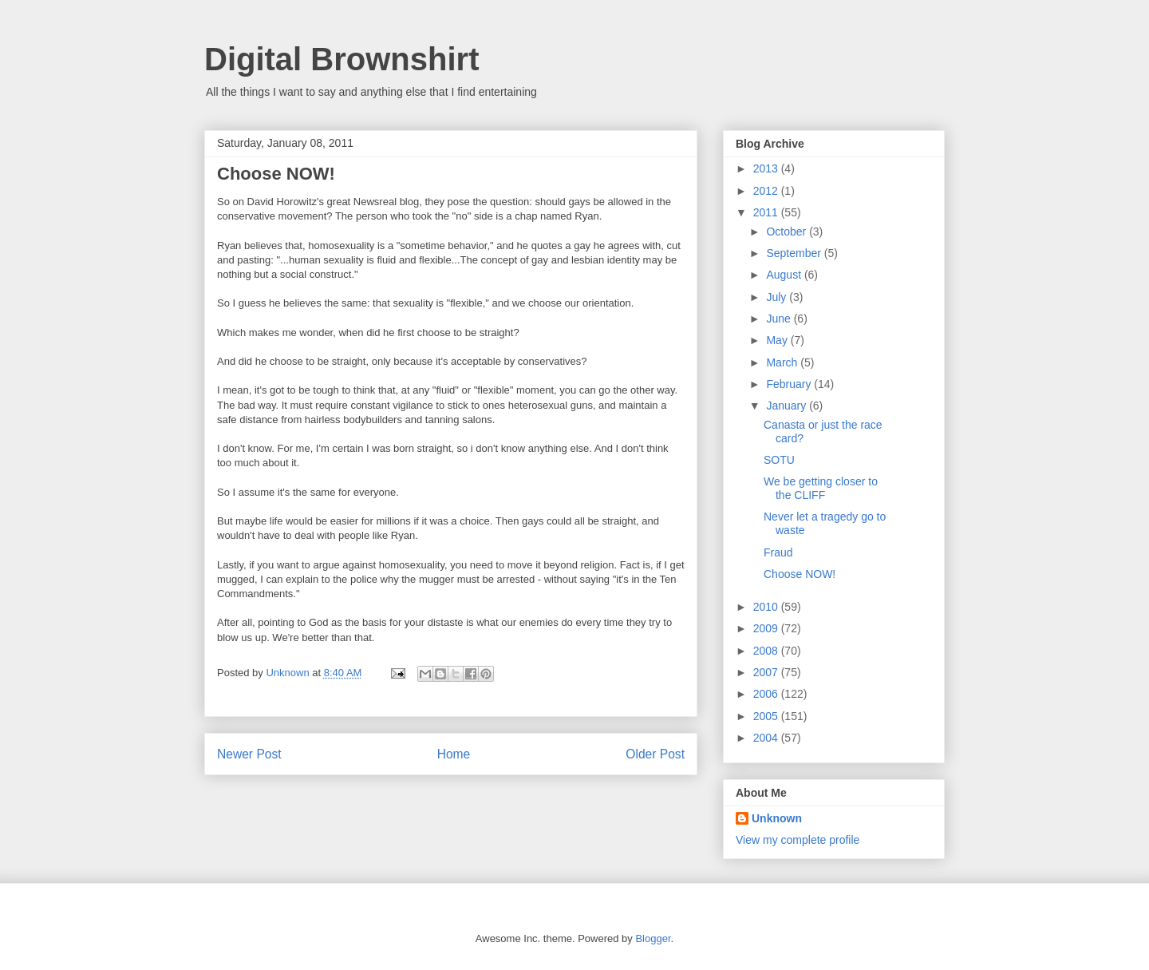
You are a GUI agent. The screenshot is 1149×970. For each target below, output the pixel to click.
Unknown (777, 818)
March (783, 362)
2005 (767, 716)
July (777, 297)
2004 (767, 737)
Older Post (655, 754)
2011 (767, 212)
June (779, 318)
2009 (767, 628)
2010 (767, 606)
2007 (767, 672)
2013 (767, 168)
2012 (767, 190)
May (778, 340)
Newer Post (249, 754)
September (794, 253)
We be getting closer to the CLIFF (821, 488)
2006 (767, 693)
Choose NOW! (799, 574)
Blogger (652, 938)
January (787, 405)
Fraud (778, 552)
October (787, 231)
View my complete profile (797, 839)
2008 (767, 650)
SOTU (779, 459)
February (790, 384)
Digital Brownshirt (341, 59)
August (785, 274)
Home (454, 754)
